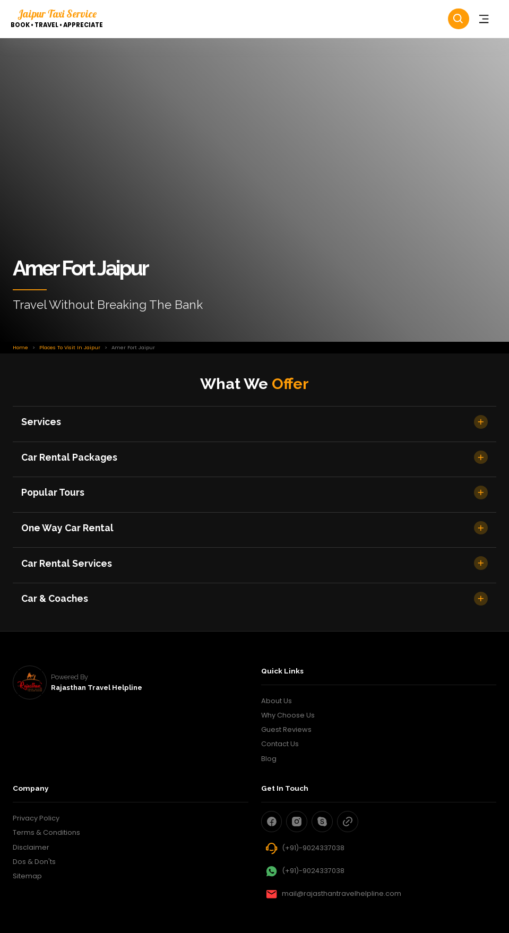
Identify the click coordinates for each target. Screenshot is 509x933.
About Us (276, 700)
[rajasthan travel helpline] (30, 682)
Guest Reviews (286, 729)
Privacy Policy (36, 818)
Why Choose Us (288, 715)
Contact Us (280, 743)
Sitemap (27, 875)
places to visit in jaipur (69, 347)
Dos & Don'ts (34, 861)
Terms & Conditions (46, 832)
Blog (269, 758)
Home (20, 347)
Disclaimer (31, 847)
